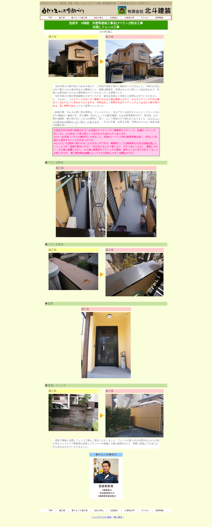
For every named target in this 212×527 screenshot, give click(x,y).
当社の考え (99, 18)
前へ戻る (118, 517)
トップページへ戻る (102, 517)
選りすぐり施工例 (79, 18)
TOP (50, 18)
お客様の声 (129, 18)
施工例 (62, 18)
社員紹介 (114, 18)
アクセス (145, 18)
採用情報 (159, 18)
